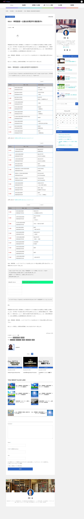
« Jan (58, 127)
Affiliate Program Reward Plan (14, 373)
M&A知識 (11, 405)
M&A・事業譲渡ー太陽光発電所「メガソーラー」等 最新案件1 (23, 387)
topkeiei (10, 27)
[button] (82, 2)
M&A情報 (22, 337)
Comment (10, 423)
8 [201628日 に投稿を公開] (57, 118)
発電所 (33, 339)
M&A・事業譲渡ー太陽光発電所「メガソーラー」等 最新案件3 (23, 395)
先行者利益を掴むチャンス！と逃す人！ (65, 145)
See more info (66, 47)
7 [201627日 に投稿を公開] (76, 116)
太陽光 (23, 339)
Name (9, 442)
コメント (15, 335)
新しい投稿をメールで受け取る (15, 465)
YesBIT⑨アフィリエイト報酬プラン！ (45, 374)
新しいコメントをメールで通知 (15, 463)
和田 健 (66, 38)
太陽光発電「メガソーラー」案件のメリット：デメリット (22, 403)
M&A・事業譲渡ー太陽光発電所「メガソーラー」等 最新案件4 (46, 395)
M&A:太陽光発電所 (10, 16)
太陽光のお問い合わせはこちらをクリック (24, 138)
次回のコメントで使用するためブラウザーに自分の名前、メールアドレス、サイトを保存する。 (29, 462)
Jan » (76, 127)
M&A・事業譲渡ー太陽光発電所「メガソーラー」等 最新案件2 (46, 387)
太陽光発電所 (28, 339)
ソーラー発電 (12, 339)
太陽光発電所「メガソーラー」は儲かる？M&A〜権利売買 (46, 403)
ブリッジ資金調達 (68, 70)
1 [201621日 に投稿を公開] (57, 116)
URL (9, 455)
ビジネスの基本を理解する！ (70, 61)
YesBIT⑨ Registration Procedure (30, 373)
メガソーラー (18, 339)
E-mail (9, 448)
